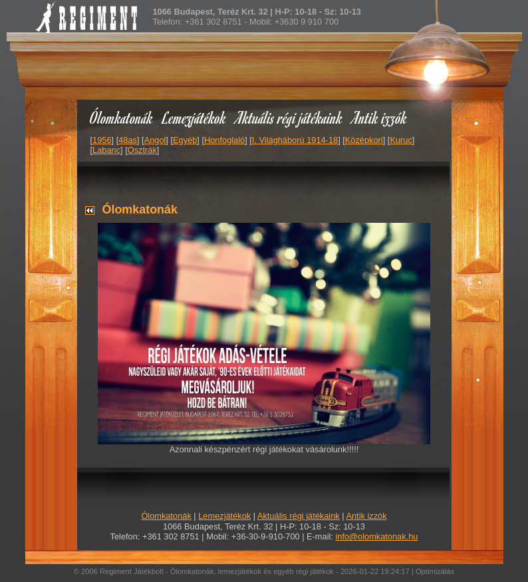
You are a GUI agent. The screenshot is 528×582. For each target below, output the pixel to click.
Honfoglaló (224, 140)
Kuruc (401, 140)
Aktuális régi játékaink (289, 117)
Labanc (106, 150)
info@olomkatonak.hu (376, 536)
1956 (101, 140)
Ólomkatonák (121, 117)
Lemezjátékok (194, 117)
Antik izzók (379, 117)
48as (127, 140)
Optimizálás (435, 571)
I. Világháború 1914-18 (295, 140)
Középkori (364, 140)
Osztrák (142, 150)
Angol (155, 140)
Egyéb (185, 140)
